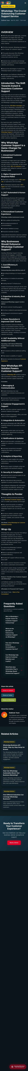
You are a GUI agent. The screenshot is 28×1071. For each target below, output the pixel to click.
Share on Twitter (7, 695)
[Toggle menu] (25, 2)
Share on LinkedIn (8, 690)
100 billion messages (16, 105)
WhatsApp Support (6, 132)
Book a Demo (14, 842)
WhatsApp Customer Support (13, 499)
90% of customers (16, 166)
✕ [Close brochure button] (25, 1063)
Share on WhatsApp (8, 700)
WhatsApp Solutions (8, 6)
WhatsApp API (11, 374)
